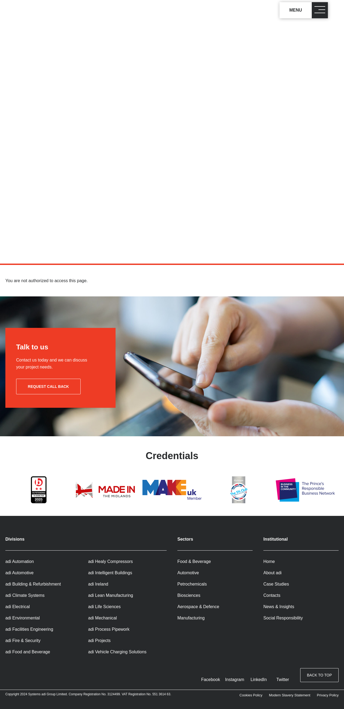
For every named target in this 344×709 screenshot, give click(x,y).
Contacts (271, 595)
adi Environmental (22, 618)
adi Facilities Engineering (29, 629)
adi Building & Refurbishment (33, 584)
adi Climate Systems (25, 595)
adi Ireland (98, 584)
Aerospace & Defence (198, 606)
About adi (272, 572)
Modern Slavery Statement (289, 695)
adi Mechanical (102, 618)
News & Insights (278, 606)
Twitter (282, 679)
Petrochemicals (192, 584)
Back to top (319, 675)
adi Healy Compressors (110, 561)
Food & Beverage (194, 561)
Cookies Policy (250, 695)
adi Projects (99, 640)
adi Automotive (19, 572)
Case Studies (276, 584)
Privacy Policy (328, 695)
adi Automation (19, 561)
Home (269, 561)
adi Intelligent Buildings (110, 572)
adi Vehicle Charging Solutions (117, 652)
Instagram (234, 679)
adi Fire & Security (23, 640)
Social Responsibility (283, 618)
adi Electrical (17, 606)
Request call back (48, 386)
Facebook (210, 679)
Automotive (188, 572)
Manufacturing (191, 618)
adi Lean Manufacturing (110, 595)
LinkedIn (258, 679)
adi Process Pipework (109, 629)
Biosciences (188, 595)
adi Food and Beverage (27, 652)
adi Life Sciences (104, 606)
